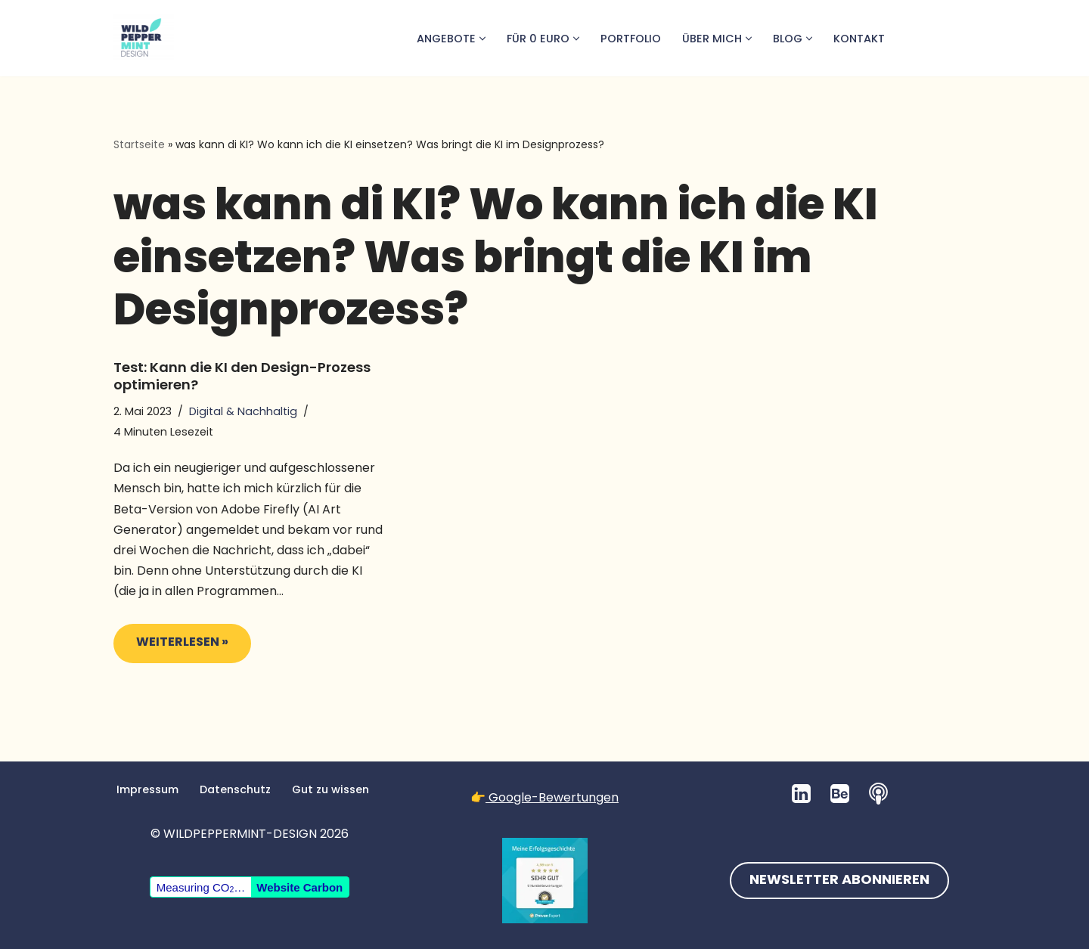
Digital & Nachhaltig (243, 411)
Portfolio (630, 38)
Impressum (147, 789)
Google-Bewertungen (552, 797)
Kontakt (859, 38)
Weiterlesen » (170, 646)
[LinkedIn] (801, 793)
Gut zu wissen (330, 789)
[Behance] (840, 793)
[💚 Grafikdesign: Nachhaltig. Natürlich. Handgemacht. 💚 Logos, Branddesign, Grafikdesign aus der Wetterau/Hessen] (143, 38)
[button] (482, 39)
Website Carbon (299, 887)
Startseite (139, 144)
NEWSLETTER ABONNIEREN (839, 880)
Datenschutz (235, 789)
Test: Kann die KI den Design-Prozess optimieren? (242, 376)
